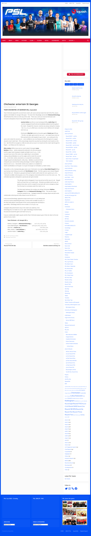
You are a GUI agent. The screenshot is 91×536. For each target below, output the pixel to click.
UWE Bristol (68, 315)
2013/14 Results (68, 168)
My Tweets (67, 479)
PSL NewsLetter (69, 269)
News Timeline (68, 250)
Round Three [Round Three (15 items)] (77, 412)
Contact (67, 212)
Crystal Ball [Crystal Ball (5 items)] (83, 393)
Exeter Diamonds (70, 341)
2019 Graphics (68, 184)
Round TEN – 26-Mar (71, 152)
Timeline (67, 298)
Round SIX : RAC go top (77, 121)
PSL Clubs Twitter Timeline (71, 259)
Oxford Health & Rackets (72, 344)
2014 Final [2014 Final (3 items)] (74, 388)
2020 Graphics (68, 191)
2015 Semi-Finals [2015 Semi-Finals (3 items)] (79, 388)
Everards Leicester (69, 221)
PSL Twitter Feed (69, 275)
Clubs (66, 332)
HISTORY (72, 40)
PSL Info (67, 330)
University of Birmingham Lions (72, 305)
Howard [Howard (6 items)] (70, 398)
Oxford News (70, 346)
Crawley (67, 217)
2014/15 (67, 427)
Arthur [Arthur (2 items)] (75, 390)
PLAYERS (39, 40)
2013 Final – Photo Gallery (71, 166)
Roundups (67, 465)
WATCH (64, 40)
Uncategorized (68, 467)
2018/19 (67, 436)
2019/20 (67, 438)
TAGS (75, 84)
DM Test (67, 219)
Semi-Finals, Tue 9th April (72, 159)
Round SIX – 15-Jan (70, 150)
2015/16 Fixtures (69, 173)
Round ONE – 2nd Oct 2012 (72, 145)
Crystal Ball (67, 452)
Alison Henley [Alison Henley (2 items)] (72, 390)
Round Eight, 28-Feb (71, 370)
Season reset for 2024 (77, 88)
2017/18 (7, 235)
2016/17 (67, 431)
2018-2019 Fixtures (69, 182)
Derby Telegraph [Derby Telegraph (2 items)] (67, 396)
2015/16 (67, 429)
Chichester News (70, 209)
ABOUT (10, 40)
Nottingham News (70, 313)
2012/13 (67, 422)
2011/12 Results (68, 349)
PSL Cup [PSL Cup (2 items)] (80, 401)
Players (66, 375)
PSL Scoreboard (69, 273)
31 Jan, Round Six (70, 367)
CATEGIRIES (80, 84)
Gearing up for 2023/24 (77, 104)
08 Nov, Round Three (71, 352)
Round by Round (69, 463)
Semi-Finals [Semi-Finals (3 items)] (75, 415)
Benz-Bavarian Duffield (71, 335)
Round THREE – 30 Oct (71, 154)
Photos (66, 255)
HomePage (67, 228)
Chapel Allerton (69, 337)
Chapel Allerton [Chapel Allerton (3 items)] (68, 393)
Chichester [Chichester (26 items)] (75, 393)
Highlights (67, 454)
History (66, 377)
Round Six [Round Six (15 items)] (79, 409)
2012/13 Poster (68, 164)
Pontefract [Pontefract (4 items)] (77, 401)
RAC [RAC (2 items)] (83, 401)
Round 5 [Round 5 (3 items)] (85, 401)
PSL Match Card (69, 264)
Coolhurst (67, 214)
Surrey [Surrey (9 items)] (82, 415)
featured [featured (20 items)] (78, 396)
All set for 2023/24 (76, 96)
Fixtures (67, 223)
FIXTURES (24, 40)
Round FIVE (13, 237)
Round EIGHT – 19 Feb (71, 136)
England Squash (85, 3)
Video (66, 470)
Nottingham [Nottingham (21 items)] (69, 401)
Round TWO (68, 284)
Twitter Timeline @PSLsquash (72, 302)
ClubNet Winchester (71, 339)
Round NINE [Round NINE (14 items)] (73, 407)
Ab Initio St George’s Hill (70, 195)
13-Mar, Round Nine (70, 358)
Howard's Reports (69, 458)
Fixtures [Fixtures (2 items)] (66, 398)
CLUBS (32, 40)
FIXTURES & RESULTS (70, 226)
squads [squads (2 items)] (79, 415)
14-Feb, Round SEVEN (71, 361)
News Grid (67, 246)
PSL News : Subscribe (70, 266)
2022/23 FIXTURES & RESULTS (72, 193)
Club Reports (12, 235)
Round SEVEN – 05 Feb (71, 147)
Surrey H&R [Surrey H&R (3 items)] (67, 417)
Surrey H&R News (70, 320)
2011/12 (66, 420)
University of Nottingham (71, 310)
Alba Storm (67, 200)
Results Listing (68, 280)
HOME (66, 3)
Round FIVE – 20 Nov (71, 138)
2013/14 (67, 425)
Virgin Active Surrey (69, 318)
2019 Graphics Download (71, 186)
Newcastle (67, 239)
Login (66, 232)
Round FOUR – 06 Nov (71, 141)
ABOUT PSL (71, 3)
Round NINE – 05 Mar (71, 143)
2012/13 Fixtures (69, 134)
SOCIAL (47, 40)
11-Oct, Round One (70, 356)
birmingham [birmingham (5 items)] (82, 390)
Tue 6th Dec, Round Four (72, 372)
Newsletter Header (69, 253)
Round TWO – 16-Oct (71, 157)
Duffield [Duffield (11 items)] (72, 396)
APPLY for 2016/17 (69, 202)
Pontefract (67, 257)
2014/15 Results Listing (70, 171)
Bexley (66, 204)
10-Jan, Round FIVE (70, 354)
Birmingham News (70, 307)
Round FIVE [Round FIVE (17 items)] (77, 404)
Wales (66, 323)
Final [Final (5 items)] (83, 396)
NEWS (16, 40)
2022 (66, 440)
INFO (71, 84)
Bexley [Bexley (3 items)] (77, 390)
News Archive (68, 244)
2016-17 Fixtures (69, 175)
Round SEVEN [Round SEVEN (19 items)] (70, 409)
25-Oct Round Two (70, 363)
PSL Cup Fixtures (69, 262)
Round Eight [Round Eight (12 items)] (69, 404)
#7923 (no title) (68, 129)
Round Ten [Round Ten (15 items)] (69, 412)
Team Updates (69, 161)
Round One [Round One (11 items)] (81, 407)
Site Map (67, 289)
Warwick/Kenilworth (70, 325)
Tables (66, 296)
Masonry (67, 237)
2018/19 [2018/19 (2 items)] (68, 390)
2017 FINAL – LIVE (69, 177)
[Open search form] (88, 40)
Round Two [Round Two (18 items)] (69, 415)
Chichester (8, 237)
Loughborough (68, 235)
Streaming (67, 293)
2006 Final (67, 131)
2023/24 (67, 445)
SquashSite (78, 3)
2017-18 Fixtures (69, 180)
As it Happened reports (70, 447)
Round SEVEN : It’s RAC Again (79, 113)
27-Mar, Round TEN (70, 365)
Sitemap (67, 291)
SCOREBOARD (55, 40)
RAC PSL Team (68, 278)
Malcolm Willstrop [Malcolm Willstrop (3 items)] (79, 398)
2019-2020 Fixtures (69, 189)
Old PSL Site (68, 379)
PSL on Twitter (68, 271)
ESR (66, 384)
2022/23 (67, 443)
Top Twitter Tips (68, 300)
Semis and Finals (69, 287)
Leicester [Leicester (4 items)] (74, 398)
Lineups (67, 230)
